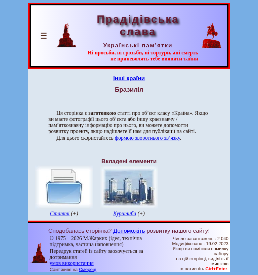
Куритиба (124, 213)
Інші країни (129, 78)
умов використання (72, 263)
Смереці (87, 269)
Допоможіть (129, 230)
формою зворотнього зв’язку (147, 138)
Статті (60, 213)
